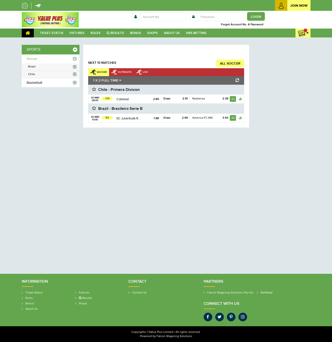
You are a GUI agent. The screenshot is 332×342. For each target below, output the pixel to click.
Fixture (77, 33)
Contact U (139, 292)
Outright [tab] (125, 72)
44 (233, 118)
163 (107, 117)
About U (172, 33)
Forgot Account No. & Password (243, 24)
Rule (95, 33)
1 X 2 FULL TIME (107, 80)
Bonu (135, 33)
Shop (152, 33)
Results (115, 33)
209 (107, 98)
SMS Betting (196, 33)
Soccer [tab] (102, 72)
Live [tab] (145, 72)
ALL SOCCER (230, 63)
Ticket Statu (51, 33)
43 (233, 99)
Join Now (291, 5)
